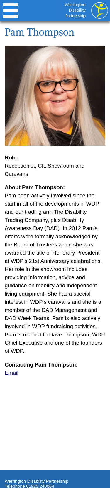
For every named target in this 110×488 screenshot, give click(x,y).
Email (11, 373)
